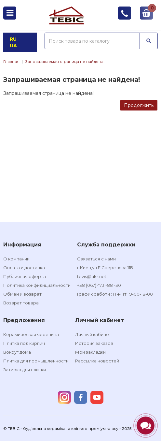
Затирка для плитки (24, 369)
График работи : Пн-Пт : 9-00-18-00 (115, 294)
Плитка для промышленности (36, 360)
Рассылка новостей (97, 360)
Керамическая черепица (31, 334)
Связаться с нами (96, 258)
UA (13, 46)
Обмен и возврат (22, 294)
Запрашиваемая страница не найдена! (64, 61)
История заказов (94, 343)
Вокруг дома (17, 352)
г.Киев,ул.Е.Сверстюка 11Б (105, 267)
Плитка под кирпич (24, 343)
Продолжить (139, 105)
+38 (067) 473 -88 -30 (99, 285)
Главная (11, 61)
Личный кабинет (93, 334)
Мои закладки (90, 352)
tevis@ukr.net (91, 276)
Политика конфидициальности (37, 285)
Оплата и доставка (24, 267)
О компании (16, 258)
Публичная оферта (24, 276)
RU (13, 39)
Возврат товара (21, 302)
